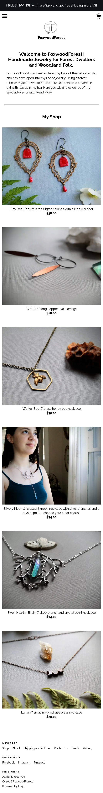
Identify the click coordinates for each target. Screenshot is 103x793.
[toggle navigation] (4, 16)
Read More (44, 92)
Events (75, 748)
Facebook (8, 762)
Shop (6, 748)
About (17, 748)
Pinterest (39, 762)
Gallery (87, 748)
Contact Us (61, 748)
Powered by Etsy (12, 786)
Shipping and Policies (37, 748)
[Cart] (98, 17)
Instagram (24, 762)
